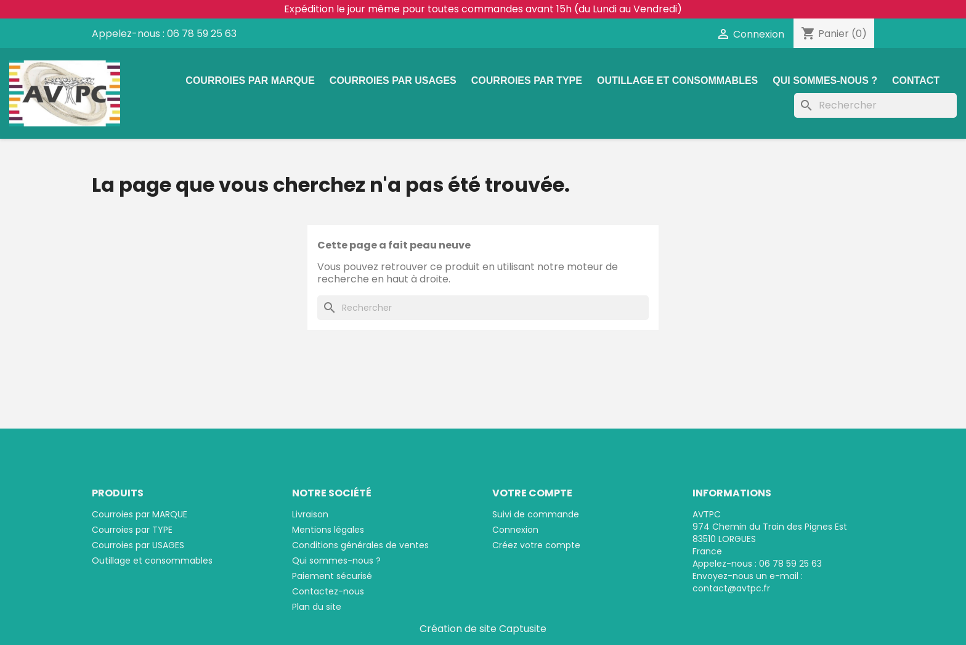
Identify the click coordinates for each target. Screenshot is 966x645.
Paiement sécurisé (332, 576)
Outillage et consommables (677, 80)
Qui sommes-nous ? (825, 80)
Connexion (515, 530)
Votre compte (532, 493)
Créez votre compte (536, 545)
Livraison (310, 514)
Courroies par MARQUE (250, 80)
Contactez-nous (328, 591)
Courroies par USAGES (393, 80)
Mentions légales (328, 530)
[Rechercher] (875, 105)
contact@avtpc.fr (731, 588)
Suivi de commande (535, 514)
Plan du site (316, 607)
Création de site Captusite (483, 629)
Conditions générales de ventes (360, 545)
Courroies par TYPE (526, 80)
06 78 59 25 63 (202, 34)
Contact (916, 80)
